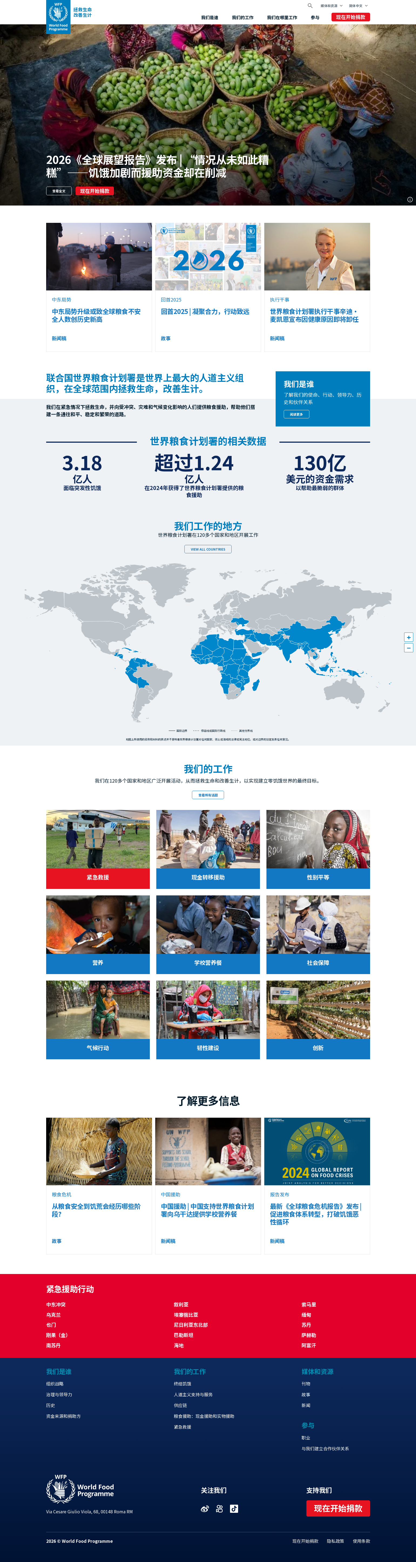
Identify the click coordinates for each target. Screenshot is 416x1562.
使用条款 (361, 1541)
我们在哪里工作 (282, 17)
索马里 (309, 1304)
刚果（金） (58, 1334)
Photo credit (410, 199)
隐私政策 (335, 1541)
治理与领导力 (59, 1394)
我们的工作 (242, 17)
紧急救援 (182, 1427)
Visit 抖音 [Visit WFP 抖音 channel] (234, 1509)
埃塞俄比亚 (186, 1314)
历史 (50, 1405)
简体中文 (355, 5)
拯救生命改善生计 (82, 12)
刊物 (306, 1383)
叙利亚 (181, 1304)
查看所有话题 (208, 795)
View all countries (208, 549)
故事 (306, 1394)
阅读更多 (296, 414)
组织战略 (54, 1383)
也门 (51, 1324)
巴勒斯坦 (183, 1334)
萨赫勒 (309, 1334)
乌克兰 (53, 1314)
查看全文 (58, 190)
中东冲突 (56, 1304)
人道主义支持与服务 (193, 1394)
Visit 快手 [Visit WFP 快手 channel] (219, 1509)
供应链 (180, 1405)
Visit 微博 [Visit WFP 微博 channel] (205, 1509)
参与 (315, 17)
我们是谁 (209, 17)
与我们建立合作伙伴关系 (325, 1448)
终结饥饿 (182, 1383)
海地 (179, 1345)
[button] (408, 637)
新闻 (306, 1405)
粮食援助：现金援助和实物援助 (204, 1416)
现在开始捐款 (350, 16)
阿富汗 (309, 1345)
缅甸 (306, 1314)
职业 (306, 1437)
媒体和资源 (329, 5)
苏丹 (306, 1324)
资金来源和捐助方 (63, 1416)
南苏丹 (53, 1345)
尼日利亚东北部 (191, 1324)
